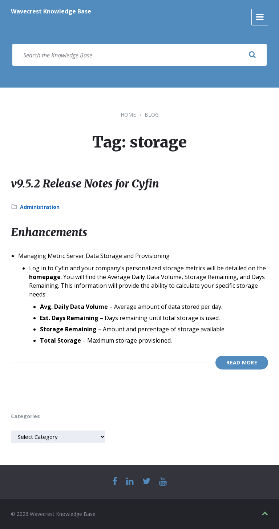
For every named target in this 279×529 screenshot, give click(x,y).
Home (128, 114)
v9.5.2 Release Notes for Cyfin (85, 183)
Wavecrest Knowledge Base (51, 11)
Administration (40, 206)
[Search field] (139, 55)
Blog (152, 114)
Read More (241, 362)
